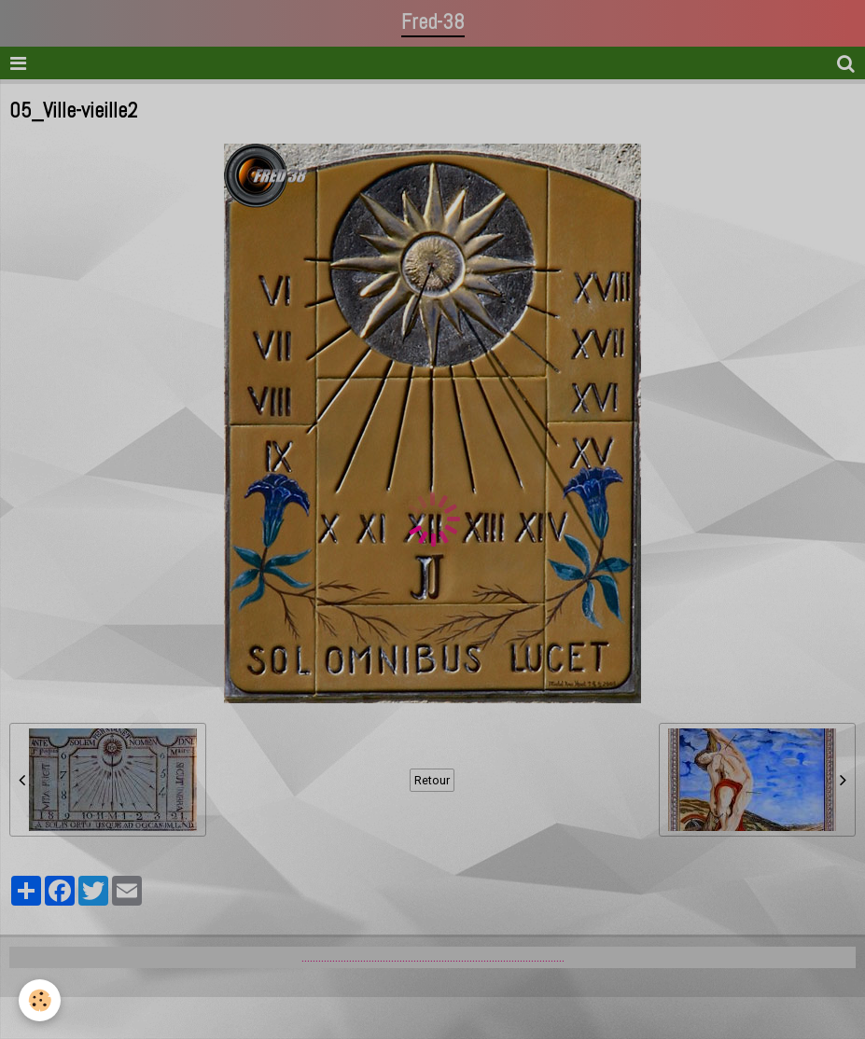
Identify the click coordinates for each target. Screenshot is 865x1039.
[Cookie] (40, 1000)
